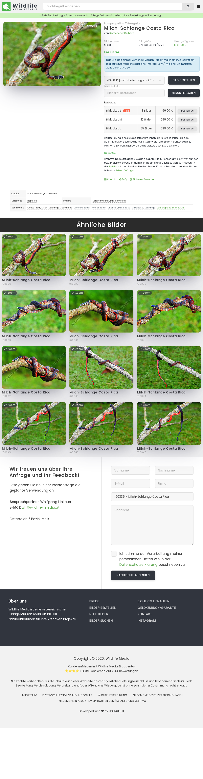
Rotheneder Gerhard (121, 33)
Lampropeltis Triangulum (123, 23)
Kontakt (110, 179)
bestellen (187, 110)
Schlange (150, 207)
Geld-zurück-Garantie (157, 608)
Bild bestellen (184, 80)
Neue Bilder (98, 614)
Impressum (29, 695)
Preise (94, 601)
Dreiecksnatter (82, 207)
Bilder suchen (101, 621)
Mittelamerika (118, 200)
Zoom (91, 26)
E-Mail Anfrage (124, 170)
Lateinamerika (101, 200)
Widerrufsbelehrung (112, 695)
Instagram (147, 621)
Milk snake (124, 207)
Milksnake (137, 207)
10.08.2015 (180, 45)
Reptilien (32, 200)
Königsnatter (99, 207)
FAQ (123, 179)
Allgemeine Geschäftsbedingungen (157, 695)
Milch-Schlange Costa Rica (139, 28)
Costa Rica (33, 207)
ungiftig (112, 207)
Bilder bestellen (102, 608)
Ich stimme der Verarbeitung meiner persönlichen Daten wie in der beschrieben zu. (152, 559)
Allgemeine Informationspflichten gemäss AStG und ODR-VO (102, 701)
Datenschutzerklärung (138, 564)
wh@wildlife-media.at (40, 507)
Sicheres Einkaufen (142, 179)
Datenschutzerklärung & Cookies (67, 695)
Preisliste (114, 166)
